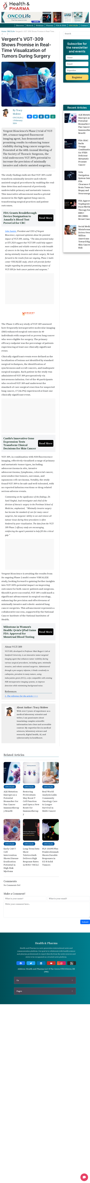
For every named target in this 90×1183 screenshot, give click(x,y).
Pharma (49, 25)
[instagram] (61, 996)
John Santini (10, 264)
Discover (20, 25)
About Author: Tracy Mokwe (32, 741)
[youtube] (51, 996)
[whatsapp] (52, 116)
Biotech (29, 25)
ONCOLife (73, 25)
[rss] (71, 996)
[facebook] (29, 116)
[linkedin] (41, 116)
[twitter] (35, 116)
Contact (84, 25)
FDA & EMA (61, 25)
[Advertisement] (23, 187)
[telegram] (47, 116)
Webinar (40, 25)
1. (21, 729)
